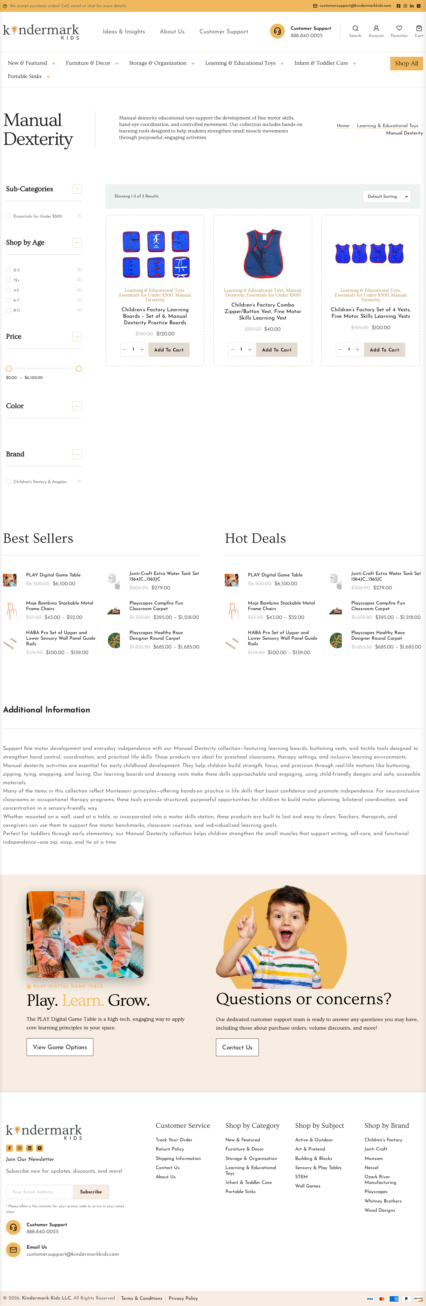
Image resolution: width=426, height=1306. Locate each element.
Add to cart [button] (169, 350)
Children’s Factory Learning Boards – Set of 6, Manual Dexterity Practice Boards (155, 316)
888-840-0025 (307, 36)
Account (376, 36)
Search (355, 36)
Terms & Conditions (141, 1298)
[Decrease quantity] (125, 350)
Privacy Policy (183, 1298)
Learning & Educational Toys (387, 126)
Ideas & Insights (124, 32)
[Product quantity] (133, 350)
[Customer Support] (13, 1227)
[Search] (355, 28)
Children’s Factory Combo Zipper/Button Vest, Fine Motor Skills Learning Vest (263, 311)
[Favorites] (399, 28)
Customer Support (223, 32)
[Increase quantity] (142, 350)
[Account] (376, 28)
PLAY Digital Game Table (53, 575)
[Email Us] (13, 1249)
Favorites (399, 36)
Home (343, 126)
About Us (172, 32)
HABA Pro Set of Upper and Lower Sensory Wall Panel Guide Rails (60, 638)
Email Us (37, 1247)
